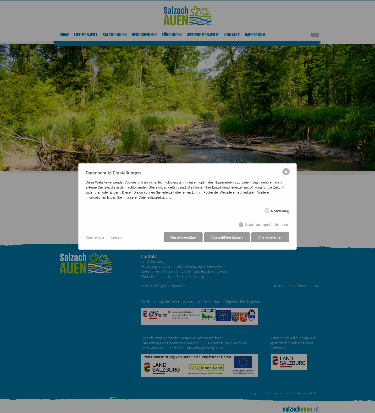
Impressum (116, 237)
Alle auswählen (270, 237)
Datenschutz (95, 237)
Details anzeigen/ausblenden (266, 225)
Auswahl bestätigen (227, 237)
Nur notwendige (183, 237)
